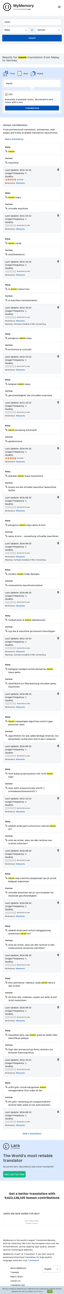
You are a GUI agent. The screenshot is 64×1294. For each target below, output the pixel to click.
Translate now (32, 108)
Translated (17, 1285)
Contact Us (15, 1281)
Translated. (33, 1260)
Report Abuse (16, 1276)
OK (49, 1291)
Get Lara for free (14, 1174)
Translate (14, 1272)
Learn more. (38, 1291)
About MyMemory (18, 1268)
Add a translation (14, 139)
